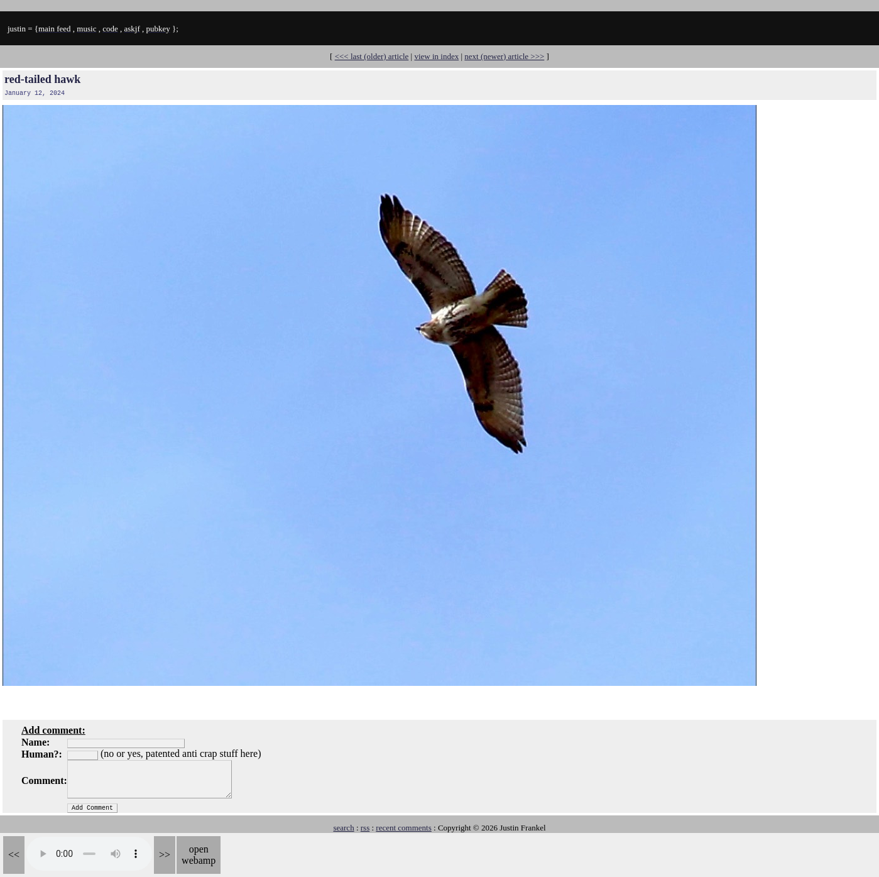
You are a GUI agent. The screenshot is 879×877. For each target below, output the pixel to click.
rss (365, 827)
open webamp (199, 855)
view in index (436, 56)
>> (164, 854)
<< (13, 854)
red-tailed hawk (42, 79)
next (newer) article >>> (504, 56)
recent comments (403, 827)
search (343, 827)
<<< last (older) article (372, 56)
